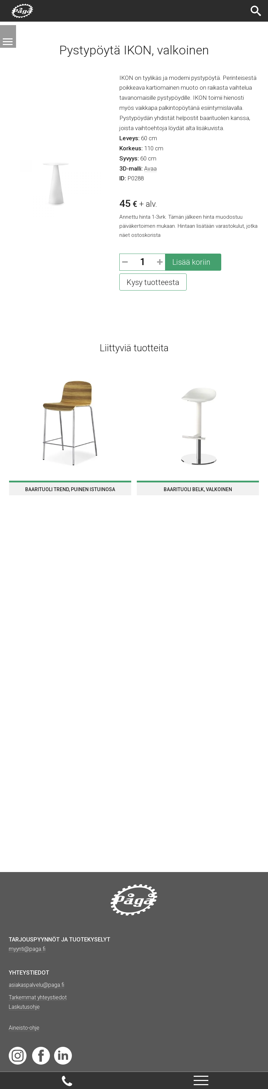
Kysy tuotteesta (153, 282)
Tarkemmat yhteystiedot (39, 997)
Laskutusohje (25, 1007)
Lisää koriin (191, 262)
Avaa (150, 168)
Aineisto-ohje (24, 1027)
